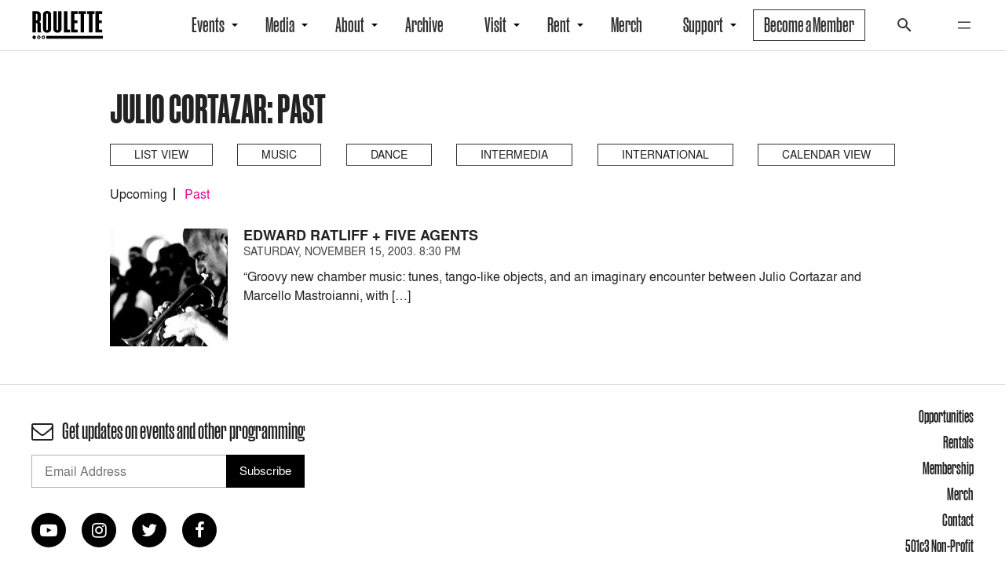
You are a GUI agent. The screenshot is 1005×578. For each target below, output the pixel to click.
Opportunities (946, 416)
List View (161, 154)
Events (208, 25)
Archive (424, 25)
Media (279, 25)
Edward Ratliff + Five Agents (360, 235)
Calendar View (826, 154)
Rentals (958, 442)
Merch (626, 25)
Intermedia (514, 154)
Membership (948, 468)
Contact (958, 520)
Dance (389, 154)
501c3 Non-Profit (939, 546)
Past (197, 194)
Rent (558, 25)
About (349, 25)
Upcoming (138, 194)
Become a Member (809, 25)
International (665, 154)
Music (279, 154)
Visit (495, 25)
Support (703, 25)
